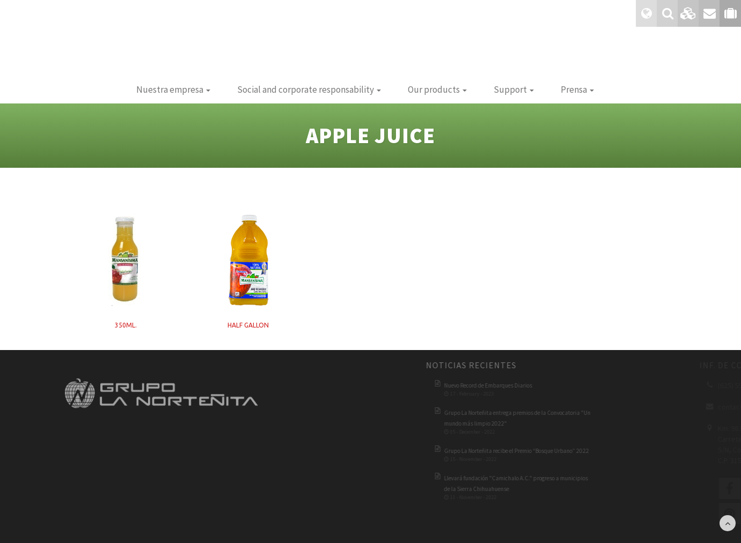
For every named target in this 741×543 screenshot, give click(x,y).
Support (514, 89)
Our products (437, 89)
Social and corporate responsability (309, 89)
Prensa (577, 89)
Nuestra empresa (173, 89)
